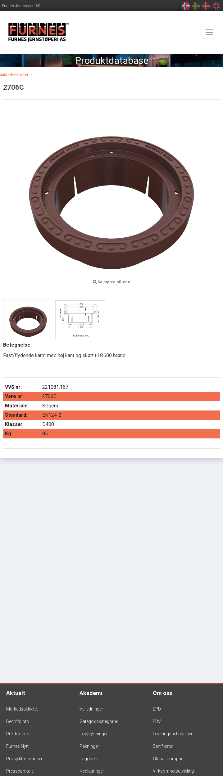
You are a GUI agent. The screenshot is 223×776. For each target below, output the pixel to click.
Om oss (162, 693)
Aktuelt (15, 693)
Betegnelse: (17, 345)
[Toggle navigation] (209, 32)
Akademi (91, 693)
